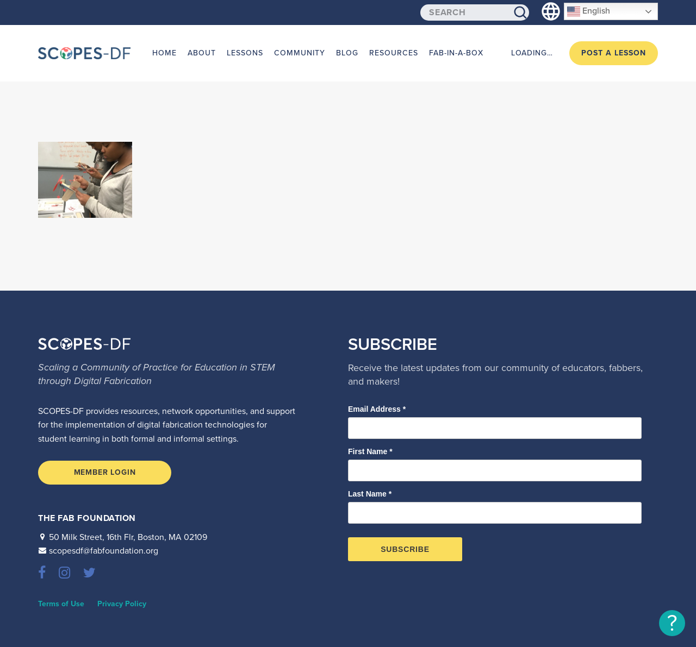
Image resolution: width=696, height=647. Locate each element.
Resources (393, 53)
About (202, 53)
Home (164, 53)
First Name (370, 451)
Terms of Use (61, 603)
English (588, 11)
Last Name (369, 493)
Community (299, 53)
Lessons (245, 53)
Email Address (377, 409)
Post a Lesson (613, 53)
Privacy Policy (121, 603)
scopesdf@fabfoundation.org (103, 550)
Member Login (105, 472)
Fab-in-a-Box (456, 53)
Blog (347, 53)
